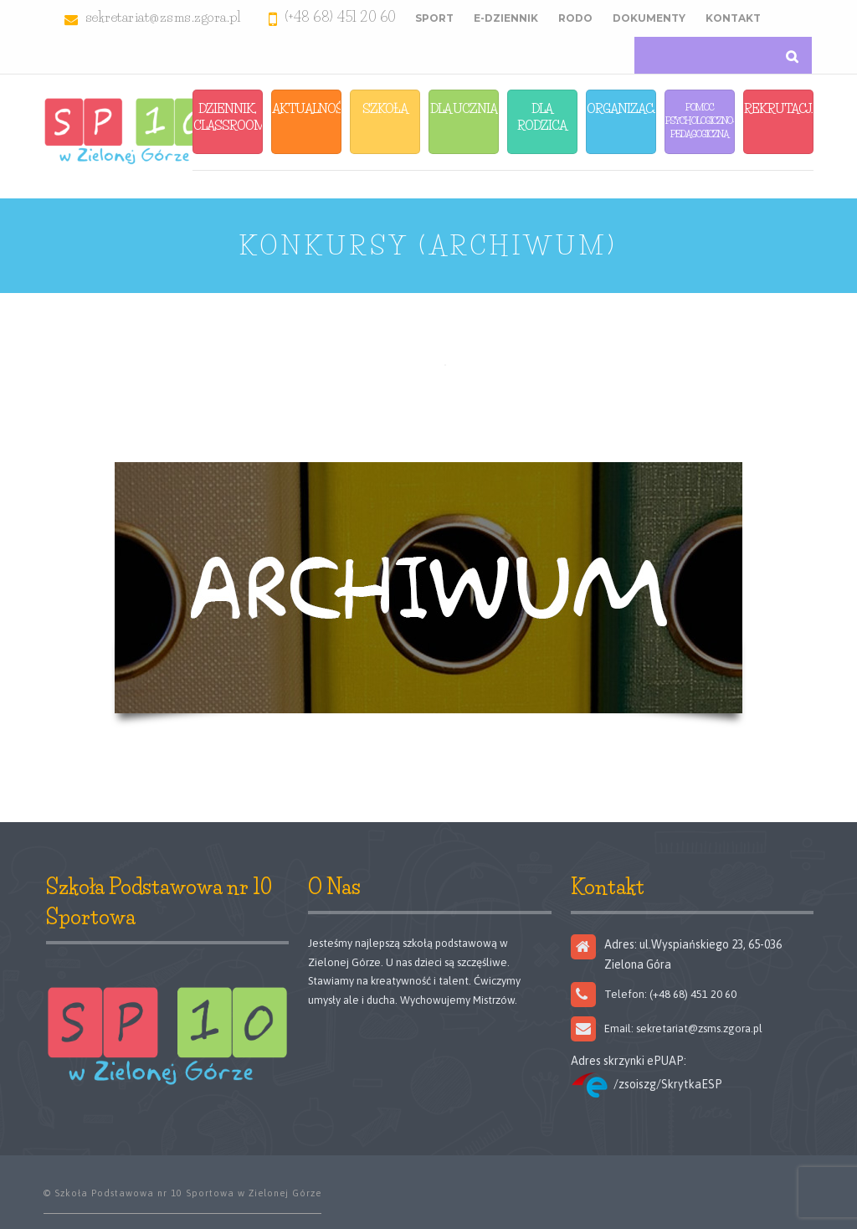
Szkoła (385, 108)
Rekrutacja (778, 108)
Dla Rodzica (542, 116)
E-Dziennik (506, 18)
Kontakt (733, 18)
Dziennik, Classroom (228, 116)
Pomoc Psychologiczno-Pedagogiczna (700, 120)
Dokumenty (649, 18)
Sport (434, 18)
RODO (575, 18)
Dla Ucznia (463, 108)
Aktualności (306, 108)
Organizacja (621, 108)
